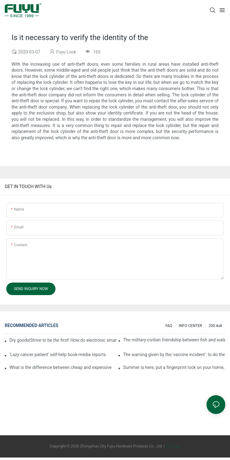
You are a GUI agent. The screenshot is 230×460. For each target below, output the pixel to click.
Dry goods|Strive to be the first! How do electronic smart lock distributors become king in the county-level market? (63, 340)
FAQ (168, 326)
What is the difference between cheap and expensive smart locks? (60, 367)
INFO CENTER (190, 326)
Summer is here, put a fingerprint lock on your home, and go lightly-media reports (174, 367)
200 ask (215, 326)
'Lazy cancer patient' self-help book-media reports (57, 354)
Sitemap (172, 446)
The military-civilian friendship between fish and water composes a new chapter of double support (174, 339)
